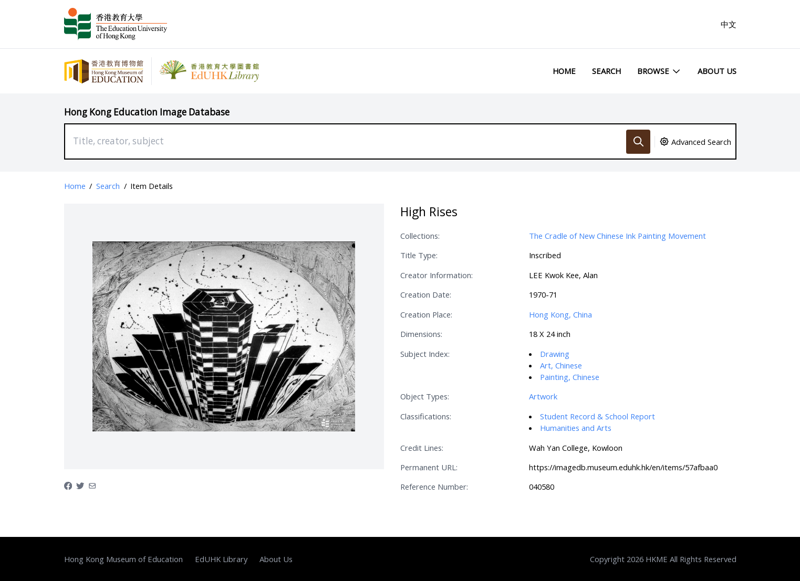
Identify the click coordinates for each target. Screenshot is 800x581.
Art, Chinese (561, 365)
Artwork (543, 396)
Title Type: (419, 255)
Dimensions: (421, 334)
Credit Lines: (421, 447)
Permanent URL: (429, 467)
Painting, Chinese (569, 377)
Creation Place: (426, 314)
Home (564, 71)
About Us (717, 71)
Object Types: (424, 396)
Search (606, 71)
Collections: (420, 235)
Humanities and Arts (575, 427)
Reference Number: (434, 486)
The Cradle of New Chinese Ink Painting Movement (617, 235)
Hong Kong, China (560, 314)
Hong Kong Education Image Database (147, 112)
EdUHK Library (221, 559)
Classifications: (425, 416)
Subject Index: (425, 353)
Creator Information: (436, 275)
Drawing (554, 353)
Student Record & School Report (597, 416)
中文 (728, 24)
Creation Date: (425, 294)
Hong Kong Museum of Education (123, 559)
